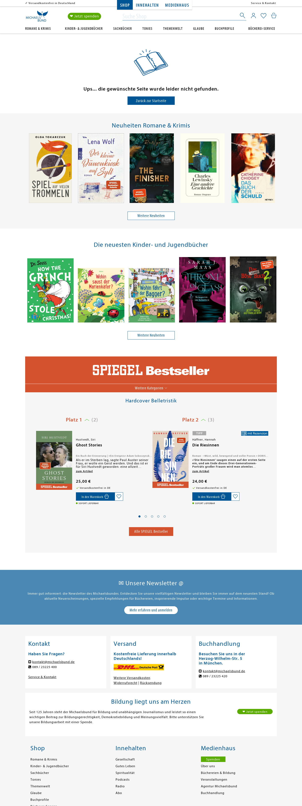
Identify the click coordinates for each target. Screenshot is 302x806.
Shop (125, 5)
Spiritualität (125, 773)
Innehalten (147, 5)
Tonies (147, 28)
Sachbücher (122, 28)
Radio (120, 786)
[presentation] (27, 169)
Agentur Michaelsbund (219, 786)
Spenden (213, 759)
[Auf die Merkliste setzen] (119, 496)
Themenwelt (173, 28)
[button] (139, 516)
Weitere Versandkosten (132, 678)
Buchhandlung (212, 793)
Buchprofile (224, 28)
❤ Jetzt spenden (84, 16)
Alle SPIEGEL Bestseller (151, 531)
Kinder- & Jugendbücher (84, 28)
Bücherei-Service (261, 28)
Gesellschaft (125, 759)
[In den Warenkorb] (95, 496)
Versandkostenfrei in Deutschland (52, 3)
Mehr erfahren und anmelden (151, 610)
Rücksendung (151, 683)
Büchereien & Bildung (218, 773)
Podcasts (123, 779)
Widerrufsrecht (125, 683)
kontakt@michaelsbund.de (53, 662)
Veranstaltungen (214, 779)
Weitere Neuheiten (151, 215)
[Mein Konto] (253, 16)
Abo (119, 793)
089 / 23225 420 (215, 676)
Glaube (198, 28)
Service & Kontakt (263, 3)
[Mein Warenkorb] (274, 16)
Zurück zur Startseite (151, 100)
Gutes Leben (125, 766)
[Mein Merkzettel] (263, 16)
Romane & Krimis (38, 28)
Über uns (208, 766)
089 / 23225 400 (44, 667)
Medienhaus (177, 5)
